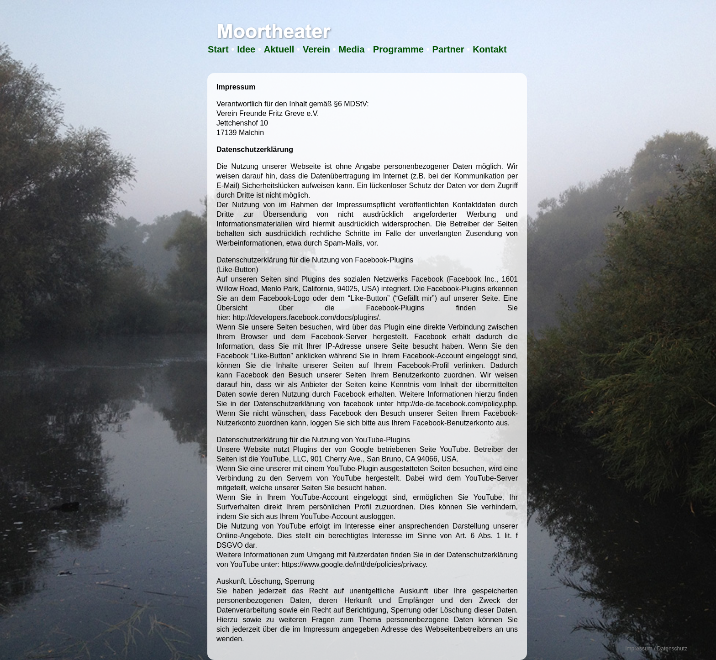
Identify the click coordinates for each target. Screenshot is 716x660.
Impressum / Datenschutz (656, 648)
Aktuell (279, 49)
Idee (246, 49)
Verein (316, 49)
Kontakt (489, 49)
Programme (398, 49)
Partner (448, 49)
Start (218, 49)
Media (352, 49)
